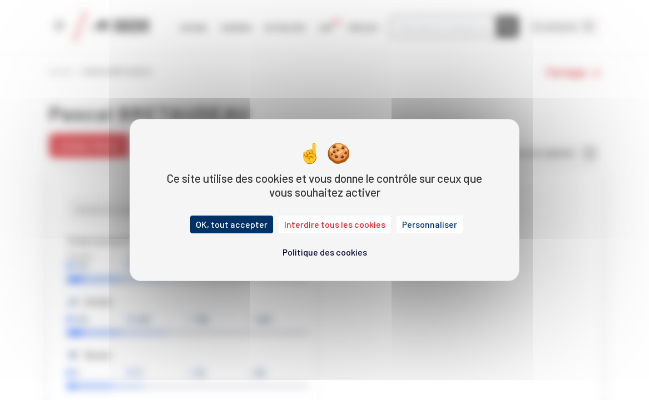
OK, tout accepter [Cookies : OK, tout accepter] (231, 224)
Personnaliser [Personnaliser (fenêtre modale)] (429, 224)
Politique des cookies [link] (325, 252)
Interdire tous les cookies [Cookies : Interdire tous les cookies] (334, 224)
